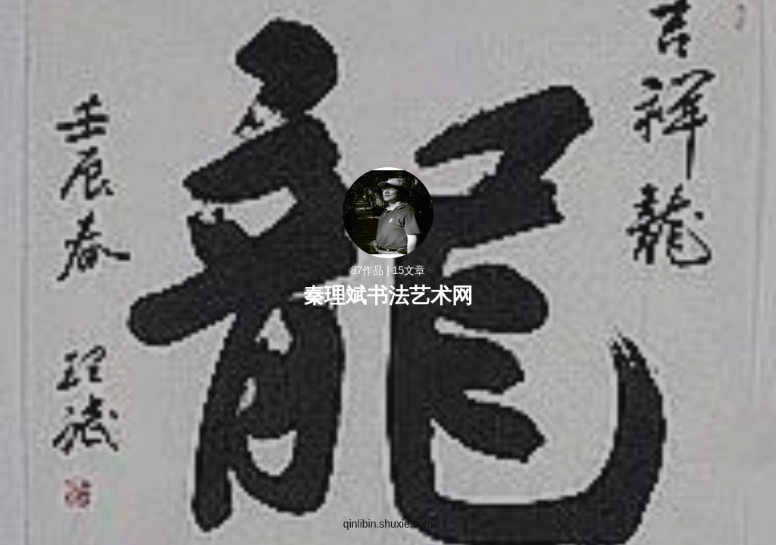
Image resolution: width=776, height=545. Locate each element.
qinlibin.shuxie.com (388, 524)
